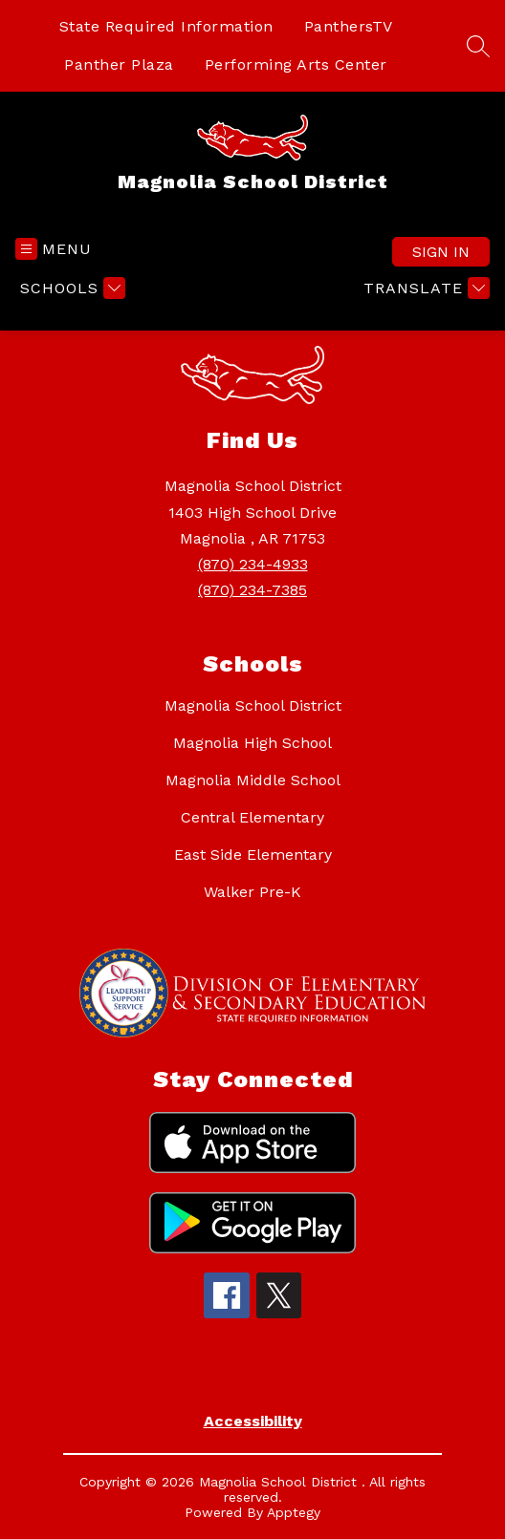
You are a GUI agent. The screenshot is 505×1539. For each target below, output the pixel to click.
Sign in (441, 252)
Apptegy (293, 1512)
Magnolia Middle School (252, 780)
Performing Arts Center (296, 64)
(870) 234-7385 (252, 590)
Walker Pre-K (252, 892)
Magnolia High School (252, 743)
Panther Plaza (119, 64)
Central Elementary (252, 817)
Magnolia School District (253, 705)
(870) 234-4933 (253, 564)
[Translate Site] (424, 288)
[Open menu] (53, 249)
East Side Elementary (253, 854)
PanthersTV (348, 26)
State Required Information (166, 26)
